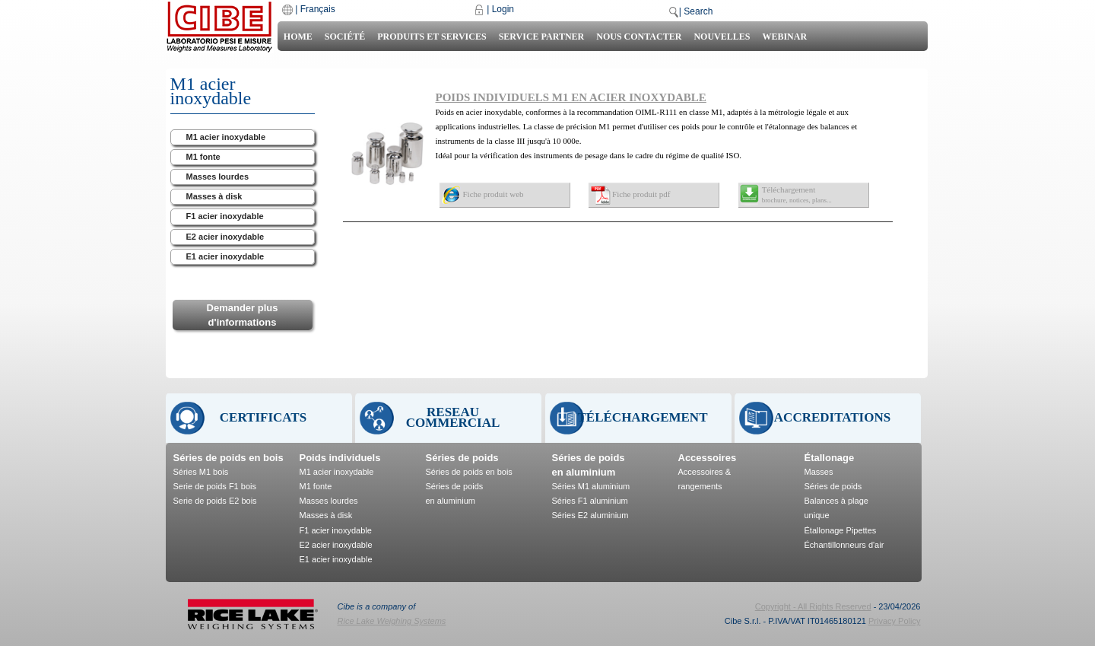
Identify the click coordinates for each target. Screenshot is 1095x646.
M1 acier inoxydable (226, 137)
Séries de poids (462, 457)
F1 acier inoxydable (225, 216)
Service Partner (542, 36)
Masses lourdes (217, 176)
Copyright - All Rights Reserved (813, 606)
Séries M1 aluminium (591, 486)
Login (503, 9)
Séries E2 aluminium (590, 515)
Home (298, 36)
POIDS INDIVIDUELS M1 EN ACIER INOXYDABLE (571, 97)
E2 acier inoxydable (225, 236)
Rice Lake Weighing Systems (392, 620)
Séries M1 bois (201, 471)
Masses (819, 471)
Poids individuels (340, 457)
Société (345, 36)
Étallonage (830, 457)
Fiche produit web (493, 194)
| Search (696, 11)
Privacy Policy (894, 620)
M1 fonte (203, 156)
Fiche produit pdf (641, 194)
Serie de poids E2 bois (215, 500)
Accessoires (707, 457)
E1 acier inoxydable (225, 256)
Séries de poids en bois (228, 457)
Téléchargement (797, 194)
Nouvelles (722, 36)
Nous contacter (638, 36)
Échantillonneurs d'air (844, 544)
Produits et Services (431, 36)
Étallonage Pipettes (841, 530)
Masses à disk (214, 196)
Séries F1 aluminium (590, 500)
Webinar (784, 36)
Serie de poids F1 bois (214, 486)
